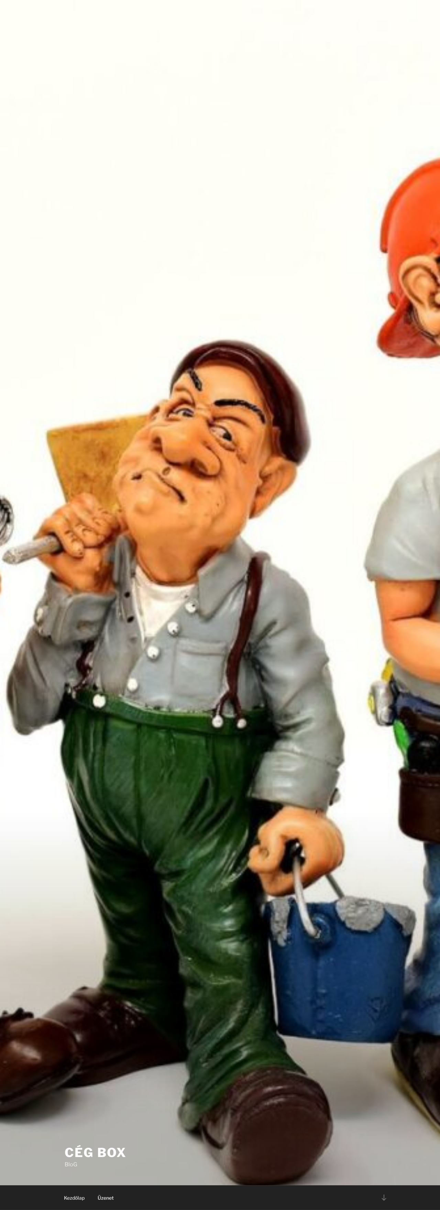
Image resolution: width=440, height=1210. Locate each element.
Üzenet (106, 1198)
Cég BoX (96, 1152)
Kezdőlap (74, 1198)
